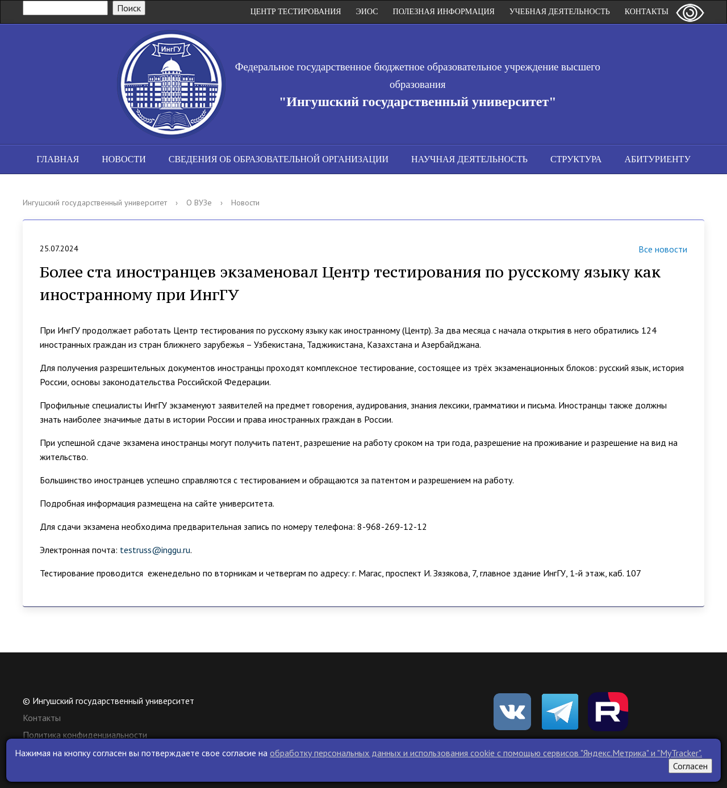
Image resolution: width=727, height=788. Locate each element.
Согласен (690, 766)
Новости (124, 159)
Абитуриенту (657, 159)
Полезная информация (444, 11)
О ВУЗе (199, 202)
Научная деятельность (469, 159)
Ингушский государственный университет (95, 202)
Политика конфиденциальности (85, 734)
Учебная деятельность (559, 11)
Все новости (648, 250)
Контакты (646, 11)
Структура (575, 159)
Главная (57, 159)
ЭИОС (367, 11)
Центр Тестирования (295, 11)
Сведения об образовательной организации (278, 159)
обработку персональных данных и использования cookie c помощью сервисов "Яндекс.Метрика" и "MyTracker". (486, 752)
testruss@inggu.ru (155, 549)
